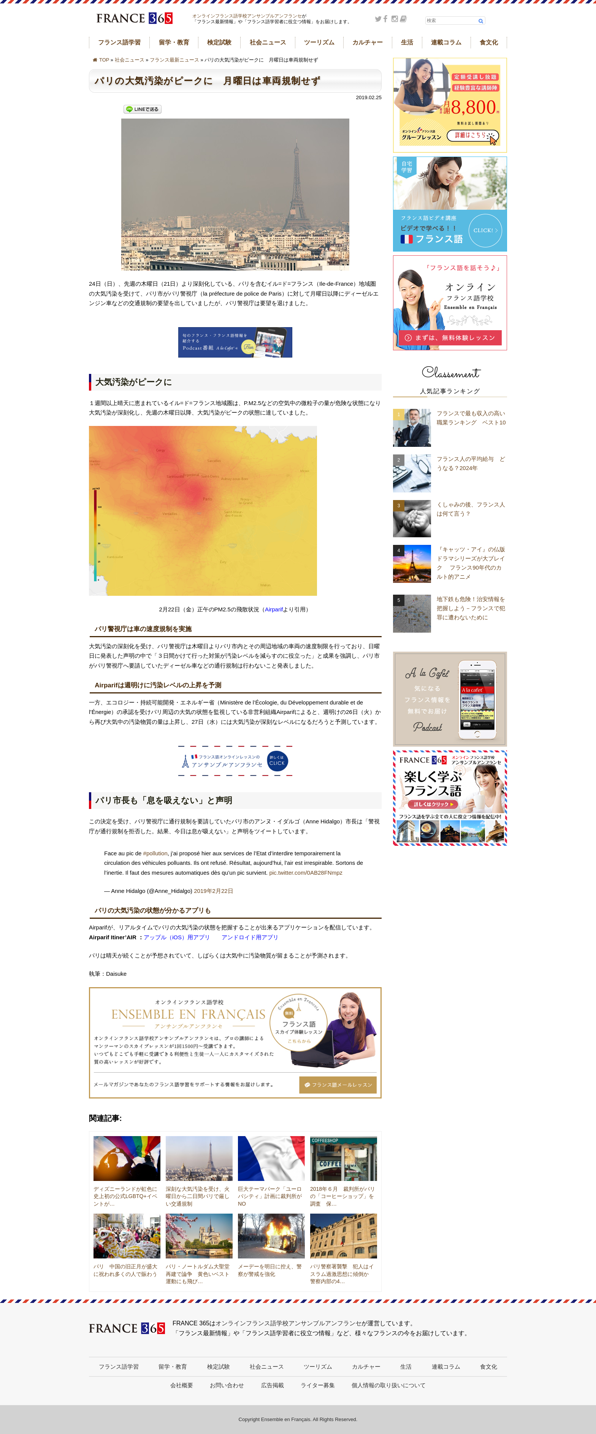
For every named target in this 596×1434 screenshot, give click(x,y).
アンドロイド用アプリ (250, 937)
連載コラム (446, 42)
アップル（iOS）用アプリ (177, 937)
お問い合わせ (227, 1385)
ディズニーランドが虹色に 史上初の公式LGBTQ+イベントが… (128, 1196)
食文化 (489, 42)
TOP (104, 60)
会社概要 (181, 1385)
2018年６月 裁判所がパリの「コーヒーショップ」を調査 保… (342, 1196)
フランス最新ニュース (174, 60)
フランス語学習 (119, 42)
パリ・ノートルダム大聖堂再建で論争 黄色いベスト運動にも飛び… (198, 1273)
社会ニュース (268, 42)
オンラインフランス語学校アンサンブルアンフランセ (247, 16)
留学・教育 (174, 42)
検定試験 (219, 42)
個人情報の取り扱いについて (389, 1385)
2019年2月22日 (213, 891)
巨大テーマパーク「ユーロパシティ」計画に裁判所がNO (270, 1196)
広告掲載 (272, 1385)
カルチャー (367, 42)
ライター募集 (318, 1385)
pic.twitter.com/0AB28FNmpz (305, 872)
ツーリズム (319, 42)
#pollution (155, 853)
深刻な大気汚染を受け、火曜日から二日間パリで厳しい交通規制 (198, 1196)
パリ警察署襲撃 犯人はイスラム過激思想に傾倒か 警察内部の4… (342, 1273)
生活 (407, 42)
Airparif (274, 609)
